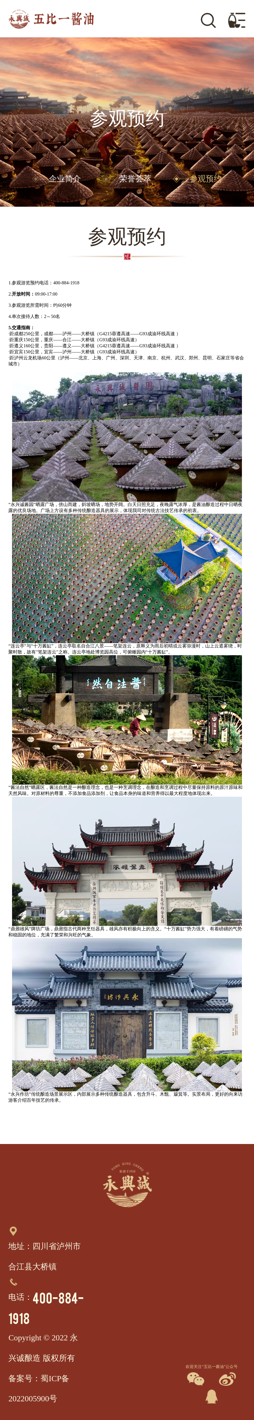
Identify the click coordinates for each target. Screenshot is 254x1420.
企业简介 (56, 178)
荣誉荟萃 (127, 178)
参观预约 (197, 178)
